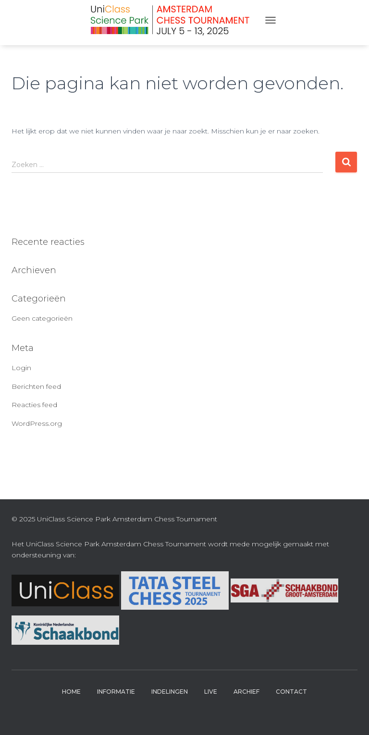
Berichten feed (36, 386)
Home (71, 691)
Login (21, 367)
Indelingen (169, 691)
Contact (291, 691)
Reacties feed (34, 404)
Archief (246, 691)
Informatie (116, 691)
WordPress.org (37, 423)
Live (210, 691)
